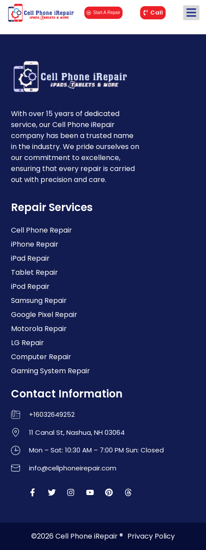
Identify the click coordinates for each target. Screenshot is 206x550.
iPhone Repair (34, 244)
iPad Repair (30, 258)
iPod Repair (30, 286)
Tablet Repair (34, 272)
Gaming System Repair (50, 371)
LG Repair (27, 343)
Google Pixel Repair (44, 315)
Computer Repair (41, 357)
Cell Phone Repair (41, 230)
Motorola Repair (39, 329)
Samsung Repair (39, 300)
